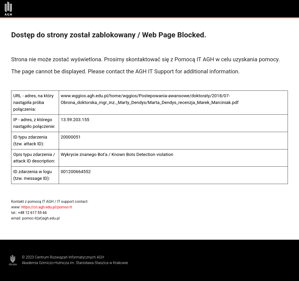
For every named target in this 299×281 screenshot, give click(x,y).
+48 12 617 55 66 (32, 212)
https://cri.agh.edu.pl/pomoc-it (46, 207)
